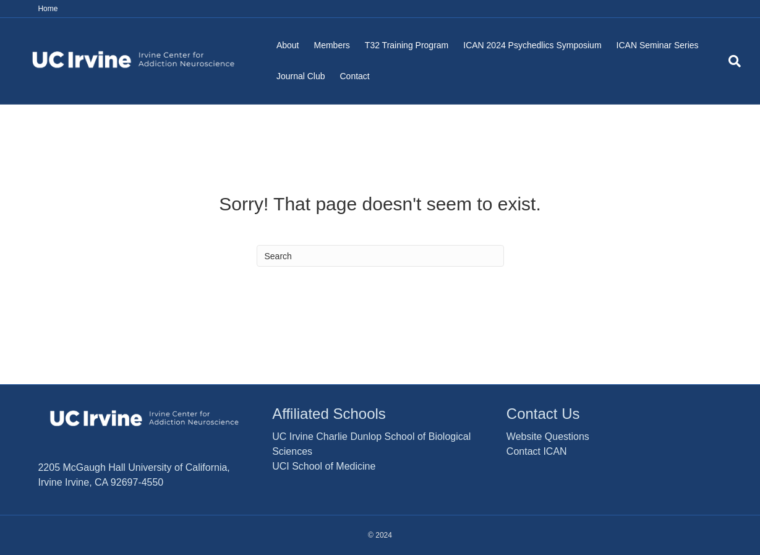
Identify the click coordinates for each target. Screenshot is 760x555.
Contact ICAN (536, 451)
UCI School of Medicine (323, 466)
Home (48, 8)
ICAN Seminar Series (658, 45)
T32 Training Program (406, 45)
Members (331, 45)
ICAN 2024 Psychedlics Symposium (532, 45)
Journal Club (300, 76)
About (287, 45)
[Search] (731, 61)
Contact (355, 76)
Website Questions (547, 436)
